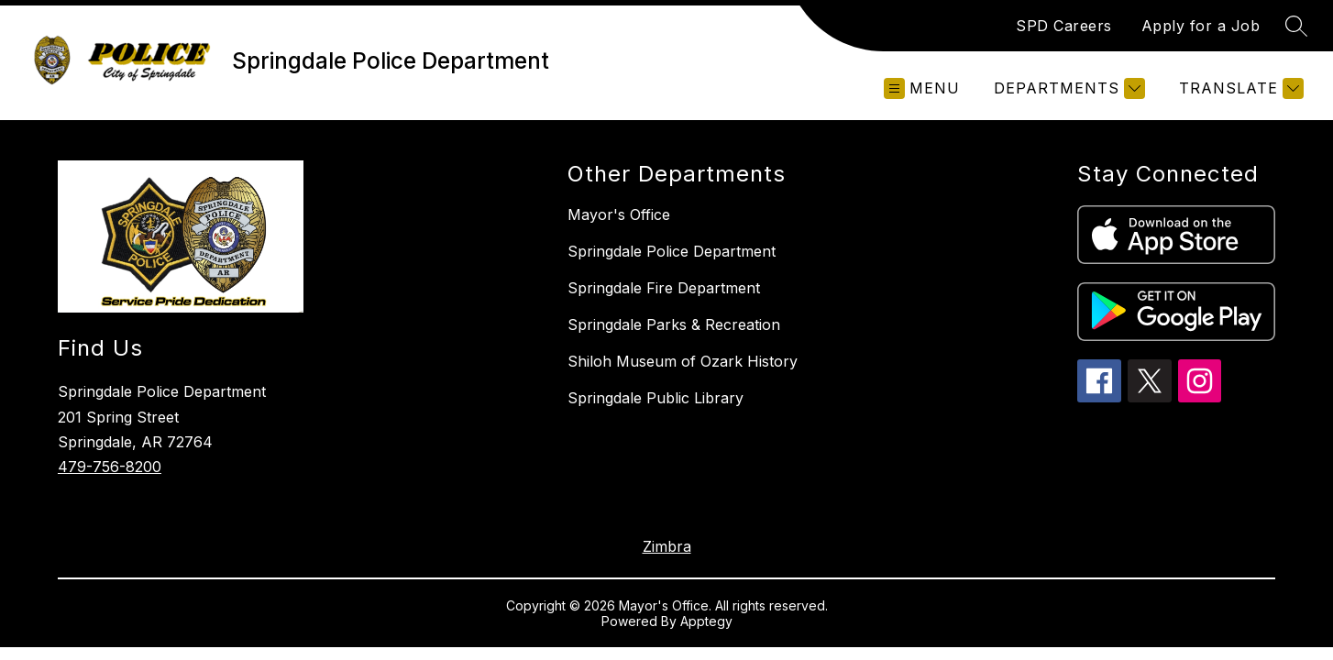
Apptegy (706, 621)
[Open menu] (922, 88)
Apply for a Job (1201, 25)
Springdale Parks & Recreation (673, 324)
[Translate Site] (1239, 88)
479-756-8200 (109, 466)
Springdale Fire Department (663, 288)
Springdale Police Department (671, 251)
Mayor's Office (618, 214)
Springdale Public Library (655, 398)
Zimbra (667, 546)
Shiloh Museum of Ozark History (682, 361)
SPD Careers (1064, 25)
